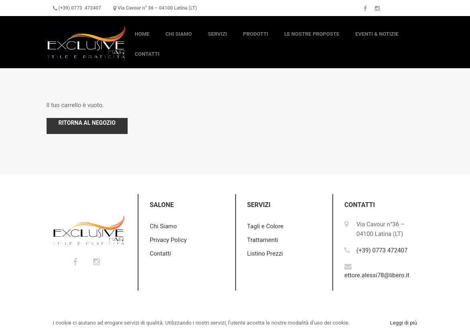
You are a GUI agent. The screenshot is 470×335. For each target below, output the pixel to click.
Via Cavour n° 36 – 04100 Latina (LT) (157, 8)
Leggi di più (403, 323)
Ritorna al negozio (87, 123)
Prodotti (256, 34)
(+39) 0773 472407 (79, 8)
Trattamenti (262, 240)
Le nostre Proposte (311, 34)
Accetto (369, 323)
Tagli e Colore (265, 226)
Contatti (147, 54)
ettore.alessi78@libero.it (376, 275)
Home (142, 34)
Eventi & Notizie (377, 34)
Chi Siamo (178, 34)
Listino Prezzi (265, 253)
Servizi (217, 34)
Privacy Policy (168, 240)
